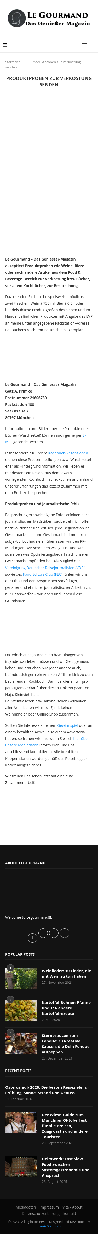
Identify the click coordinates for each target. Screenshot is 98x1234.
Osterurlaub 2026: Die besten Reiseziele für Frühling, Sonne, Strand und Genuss (47, 1089)
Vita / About (72, 1207)
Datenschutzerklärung (41, 1213)
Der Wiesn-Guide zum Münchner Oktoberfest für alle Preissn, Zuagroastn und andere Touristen (65, 1125)
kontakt (69, 1213)
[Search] (92, 44)
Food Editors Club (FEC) (42, 574)
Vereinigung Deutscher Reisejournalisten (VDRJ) (45, 567)
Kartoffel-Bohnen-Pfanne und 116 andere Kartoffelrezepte (66, 1008)
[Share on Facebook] (46, 814)
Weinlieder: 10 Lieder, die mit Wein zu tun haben (66, 973)
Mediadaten (26, 1207)
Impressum (49, 1207)
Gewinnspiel (67, 725)
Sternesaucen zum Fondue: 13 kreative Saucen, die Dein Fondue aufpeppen (66, 1044)
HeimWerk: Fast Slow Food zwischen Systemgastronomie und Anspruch (65, 1167)
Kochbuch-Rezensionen (68, 453)
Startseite (12, 62)
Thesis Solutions (49, 1226)
